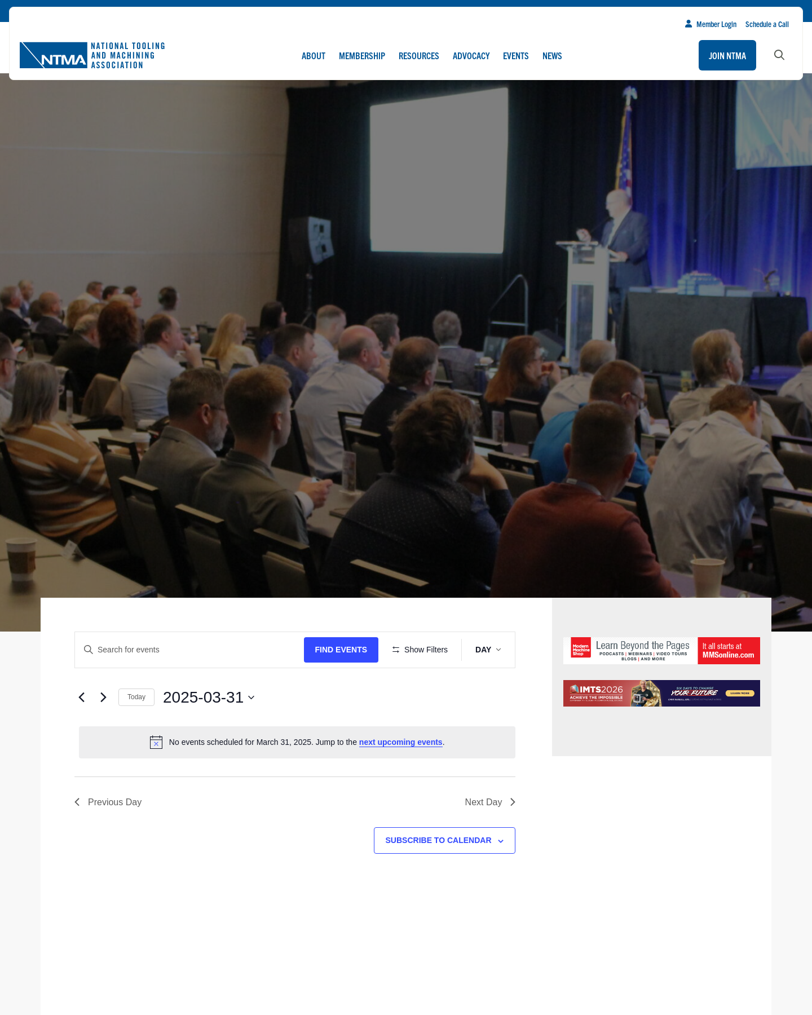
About (313, 55)
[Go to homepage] (92, 55)
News (552, 55)
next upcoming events (401, 775)
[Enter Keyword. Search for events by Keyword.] (191, 650)
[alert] (297, 775)
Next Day (490, 835)
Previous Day (108, 835)
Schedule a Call (767, 24)
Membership (362, 55)
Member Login (710, 24)
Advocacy (471, 55)
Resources (419, 55)
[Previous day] (81, 730)
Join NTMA (727, 55)
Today (136, 730)
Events (516, 55)
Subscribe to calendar (439, 873)
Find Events (345, 649)
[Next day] (103, 730)
